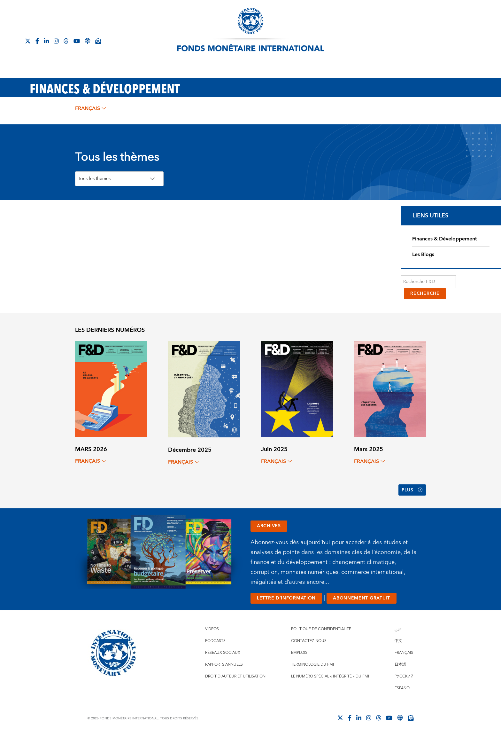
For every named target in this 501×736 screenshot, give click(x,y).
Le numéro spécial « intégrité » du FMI (330, 676)
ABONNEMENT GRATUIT (361, 598)
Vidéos (212, 629)
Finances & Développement (444, 238)
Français (404, 652)
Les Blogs (423, 254)
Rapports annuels (224, 664)
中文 (398, 641)
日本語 (400, 664)
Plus (412, 490)
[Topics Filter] (119, 179)
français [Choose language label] (90, 108)
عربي (398, 629)
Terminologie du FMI (312, 664)
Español (403, 688)
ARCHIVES (269, 526)
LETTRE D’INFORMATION (286, 598)
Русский (404, 676)
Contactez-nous (309, 641)
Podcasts (215, 641)
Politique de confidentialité (321, 629)
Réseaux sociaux (222, 652)
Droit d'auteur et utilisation (235, 676)
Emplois (299, 652)
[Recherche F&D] (428, 281)
